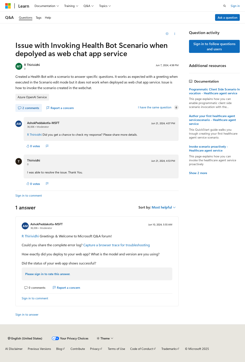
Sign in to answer (26, 314)
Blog (59, 349)
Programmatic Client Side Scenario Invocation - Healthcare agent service (214, 91)
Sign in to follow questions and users (214, 46)
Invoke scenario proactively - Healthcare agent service (208, 148)
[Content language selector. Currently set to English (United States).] (25, 338)
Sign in (235, 6)
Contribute (78, 349)
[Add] (167, 33)
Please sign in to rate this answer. (47, 274)
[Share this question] (175, 33)
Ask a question (227, 17)
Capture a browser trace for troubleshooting (116, 245)
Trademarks (169, 349)
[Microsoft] (8, 6)
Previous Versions (39, 349)
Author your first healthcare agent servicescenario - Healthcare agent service (212, 120)
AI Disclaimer (14, 349)
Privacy (95, 349)
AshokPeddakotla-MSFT (43, 123)
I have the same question (154, 107)
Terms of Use (116, 349)
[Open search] (224, 6)
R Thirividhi (32, 65)
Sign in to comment (28, 195)
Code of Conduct (141, 349)
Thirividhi (33, 160)
